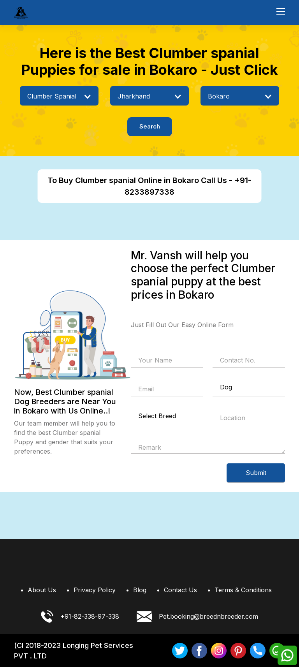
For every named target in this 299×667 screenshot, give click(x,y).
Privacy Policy (95, 590)
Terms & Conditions (243, 590)
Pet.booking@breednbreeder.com (197, 616)
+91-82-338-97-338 (80, 616)
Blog (139, 590)
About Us (42, 590)
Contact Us (180, 590)
